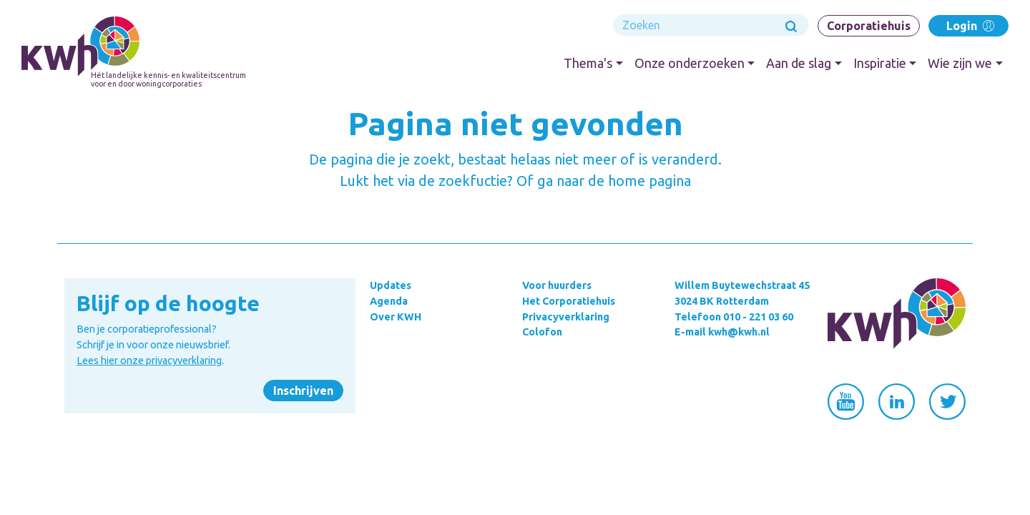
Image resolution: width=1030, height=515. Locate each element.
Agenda (389, 301)
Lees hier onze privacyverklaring (149, 360)
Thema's (588, 63)
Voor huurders (557, 285)
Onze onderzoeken (689, 63)
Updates (390, 285)
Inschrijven (303, 390)
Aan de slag (798, 63)
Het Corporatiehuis (568, 301)
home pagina (649, 180)
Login (968, 25)
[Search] (711, 25)
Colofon (542, 332)
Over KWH (395, 317)
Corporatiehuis (869, 25)
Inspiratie (879, 63)
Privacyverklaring (565, 317)
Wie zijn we (960, 63)
